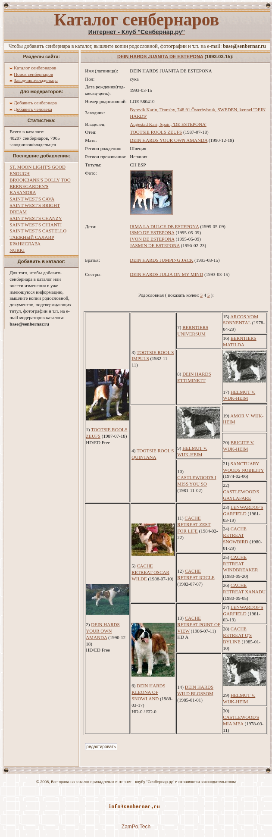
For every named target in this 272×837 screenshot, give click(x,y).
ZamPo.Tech (136, 827)
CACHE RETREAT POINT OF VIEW (198, 624)
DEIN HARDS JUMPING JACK (161, 260)
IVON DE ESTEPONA (152, 238)
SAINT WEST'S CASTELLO (37, 230)
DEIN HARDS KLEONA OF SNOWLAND (148, 692)
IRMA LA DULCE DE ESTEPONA (164, 226)
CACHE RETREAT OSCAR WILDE (150, 572)
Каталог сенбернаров (35, 67)
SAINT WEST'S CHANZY (35, 218)
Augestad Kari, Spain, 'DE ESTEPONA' (168, 124)
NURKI (17, 250)
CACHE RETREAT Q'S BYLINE (237, 635)
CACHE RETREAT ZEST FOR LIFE (193, 524)
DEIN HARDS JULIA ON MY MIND (166, 274)
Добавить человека (33, 109)
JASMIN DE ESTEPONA (155, 245)
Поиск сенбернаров (33, 74)
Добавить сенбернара (35, 102)
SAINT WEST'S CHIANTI (35, 224)
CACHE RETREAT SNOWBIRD (235, 535)
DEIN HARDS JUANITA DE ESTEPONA (160, 56)
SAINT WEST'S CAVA (31, 198)
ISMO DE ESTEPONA (152, 232)
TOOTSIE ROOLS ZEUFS (156, 132)
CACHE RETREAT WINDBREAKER (240, 564)
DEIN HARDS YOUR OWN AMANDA (168, 140)
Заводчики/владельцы (36, 80)
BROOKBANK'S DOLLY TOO (39, 179)
